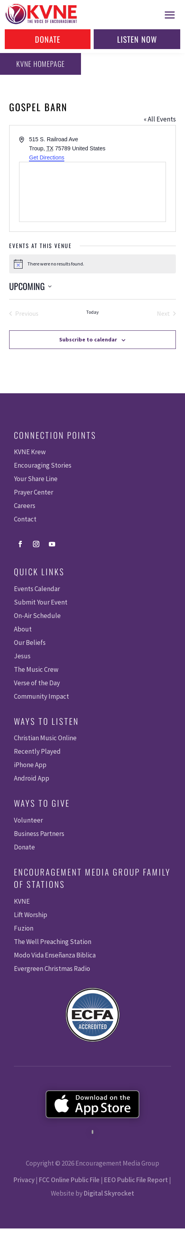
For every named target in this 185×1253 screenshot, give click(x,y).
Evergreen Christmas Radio (52, 968)
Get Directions (46, 157)
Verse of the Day (37, 683)
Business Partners (39, 833)
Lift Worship (30, 914)
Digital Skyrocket (109, 1193)
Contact (25, 519)
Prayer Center (33, 492)
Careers (24, 505)
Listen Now (137, 39)
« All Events (160, 119)
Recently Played (37, 751)
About (23, 629)
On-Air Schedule (37, 615)
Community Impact (41, 696)
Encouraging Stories (42, 465)
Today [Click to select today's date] (92, 312)
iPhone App (30, 764)
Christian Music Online (45, 738)
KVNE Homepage (40, 64)
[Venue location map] (92, 192)
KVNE (22, 901)
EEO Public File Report (136, 1179)
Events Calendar (37, 588)
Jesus (22, 656)
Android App (31, 778)
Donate (47, 39)
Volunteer (28, 820)
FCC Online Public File (69, 1179)
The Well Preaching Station (52, 941)
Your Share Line (36, 478)
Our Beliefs (30, 642)
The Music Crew (36, 669)
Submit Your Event (40, 602)
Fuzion (23, 928)
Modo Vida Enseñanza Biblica (55, 955)
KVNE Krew (30, 451)
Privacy (24, 1179)
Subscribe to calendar (88, 339)
